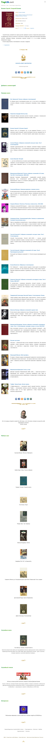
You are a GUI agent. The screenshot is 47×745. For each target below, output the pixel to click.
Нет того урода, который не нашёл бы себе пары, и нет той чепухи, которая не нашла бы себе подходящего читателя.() (23, 423)
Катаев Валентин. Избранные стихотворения (22, 264)
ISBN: (16, 20)
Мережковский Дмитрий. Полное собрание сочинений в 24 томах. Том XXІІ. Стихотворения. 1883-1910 (27, 174)
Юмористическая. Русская (21, 15)
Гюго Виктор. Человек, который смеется (23, 647)
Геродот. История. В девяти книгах (23, 487)
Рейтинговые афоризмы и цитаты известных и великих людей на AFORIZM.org (23, 711)
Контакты (28, 731)
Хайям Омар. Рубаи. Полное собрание (23, 470)
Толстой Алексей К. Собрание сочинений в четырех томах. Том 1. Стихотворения (27, 235)
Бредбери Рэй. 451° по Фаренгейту (23, 561)
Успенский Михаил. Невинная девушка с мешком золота (24, 189)
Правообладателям (23, 66)
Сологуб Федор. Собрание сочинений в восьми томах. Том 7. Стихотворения (26, 143)
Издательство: (18, 18)
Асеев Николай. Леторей (16, 158)
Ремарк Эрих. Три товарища (23, 523)
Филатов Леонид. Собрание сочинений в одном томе (24, 310)
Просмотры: (18, 23)
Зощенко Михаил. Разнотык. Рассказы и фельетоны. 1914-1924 (26, 204)
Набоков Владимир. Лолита (23, 542)
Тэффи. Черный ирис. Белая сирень (19, 384)
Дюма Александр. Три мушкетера (23, 615)
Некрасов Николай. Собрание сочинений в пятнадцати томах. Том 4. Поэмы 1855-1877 (28, 280)
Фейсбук (40, 729)
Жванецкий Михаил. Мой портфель (19, 355)
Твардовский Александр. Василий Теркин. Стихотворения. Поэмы (27, 295)
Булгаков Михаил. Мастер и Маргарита (23, 452)
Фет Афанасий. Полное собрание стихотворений (23, 99)
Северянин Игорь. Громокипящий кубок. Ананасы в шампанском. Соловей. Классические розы (27, 219)
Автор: (17, 12)
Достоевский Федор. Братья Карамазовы (23, 597)
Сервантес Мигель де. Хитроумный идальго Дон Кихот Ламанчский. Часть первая (23, 579)
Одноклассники (20, 731)
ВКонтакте (35, 729)
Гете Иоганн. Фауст (23, 504)
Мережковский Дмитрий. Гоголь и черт (20, 369)
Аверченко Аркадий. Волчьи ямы (19, 113)
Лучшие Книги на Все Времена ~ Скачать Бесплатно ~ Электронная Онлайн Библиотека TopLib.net (25, 737)
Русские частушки (15, 340)
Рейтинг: (17, 25)
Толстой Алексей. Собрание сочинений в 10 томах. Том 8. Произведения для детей (25, 251)
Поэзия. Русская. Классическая (25, 14)
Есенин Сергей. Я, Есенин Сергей (19, 128)
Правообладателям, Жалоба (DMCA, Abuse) (14, 729)
